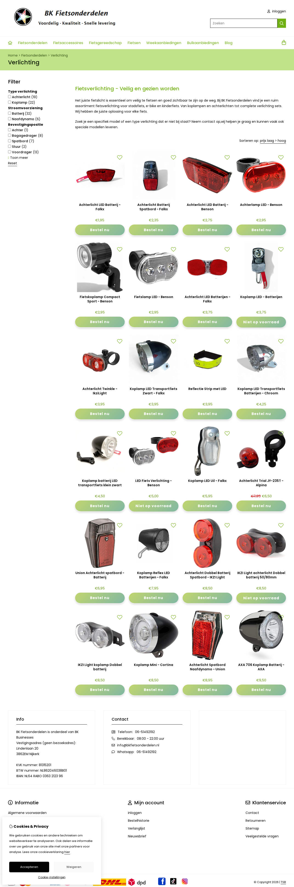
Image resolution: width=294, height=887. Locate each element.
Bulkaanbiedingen (203, 42)
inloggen (276, 11)
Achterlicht (22, 97)
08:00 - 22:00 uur (150, 739)
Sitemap (252, 829)
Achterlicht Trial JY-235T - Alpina (261, 483)
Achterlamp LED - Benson (261, 205)
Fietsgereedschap (105, 42)
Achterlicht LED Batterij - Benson (207, 207)
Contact (252, 813)
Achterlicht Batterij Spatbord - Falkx (153, 207)
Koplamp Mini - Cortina (153, 665)
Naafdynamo (24, 119)
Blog (228, 42)
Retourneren (256, 821)
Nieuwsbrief (137, 836)
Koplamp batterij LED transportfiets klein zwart (100, 483)
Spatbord (21, 141)
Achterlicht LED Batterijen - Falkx (207, 299)
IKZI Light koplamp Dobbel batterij (100, 667)
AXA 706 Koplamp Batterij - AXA (261, 667)
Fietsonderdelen (32, 42)
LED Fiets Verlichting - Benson (153, 483)
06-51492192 (145, 732)
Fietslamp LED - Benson (153, 297)
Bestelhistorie (138, 821)
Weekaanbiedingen (163, 42)
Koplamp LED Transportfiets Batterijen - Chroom (261, 391)
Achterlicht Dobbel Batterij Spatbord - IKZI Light (207, 575)
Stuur (17, 146)
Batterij (20, 113)
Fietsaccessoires (68, 42)
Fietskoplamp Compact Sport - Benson (100, 299)
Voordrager (23, 152)
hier (67, 852)
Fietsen (134, 42)
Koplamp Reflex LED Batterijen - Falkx (153, 575)
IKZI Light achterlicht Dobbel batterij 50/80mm (261, 575)
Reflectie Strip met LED (207, 389)
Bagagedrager (25, 135)
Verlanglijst (136, 829)
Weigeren (73, 867)
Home (13, 55)
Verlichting (59, 55)
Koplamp (21, 102)
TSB (283, 882)
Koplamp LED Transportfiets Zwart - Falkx (153, 391)
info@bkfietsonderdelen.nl (138, 745)
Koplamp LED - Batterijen (261, 297)
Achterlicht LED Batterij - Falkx (100, 207)
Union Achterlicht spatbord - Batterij (99, 575)
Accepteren (29, 867)
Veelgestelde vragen (262, 836)
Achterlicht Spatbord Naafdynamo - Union (207, 667)
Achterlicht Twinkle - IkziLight (99, 391)
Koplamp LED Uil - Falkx (207, 481)
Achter (18, 130)
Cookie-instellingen (51, 877)
